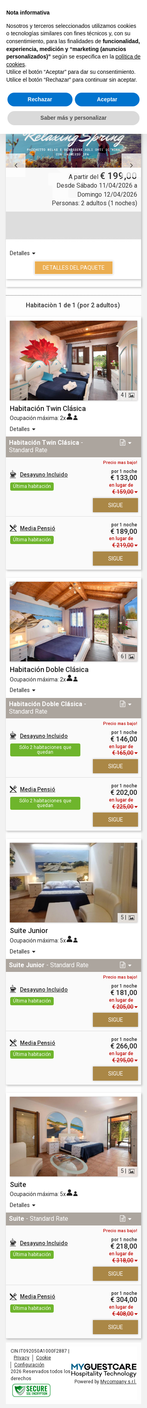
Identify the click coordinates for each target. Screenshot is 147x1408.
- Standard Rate (46, 446)
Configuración (29, 1365)
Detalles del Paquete (74, 268)
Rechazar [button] (40, 99)
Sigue (115, 505)
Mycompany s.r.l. (118, 1381)
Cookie (43, 1358)
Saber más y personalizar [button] (73, 118)
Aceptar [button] (107, 99)
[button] (15, 165)
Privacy (21, 1358)
